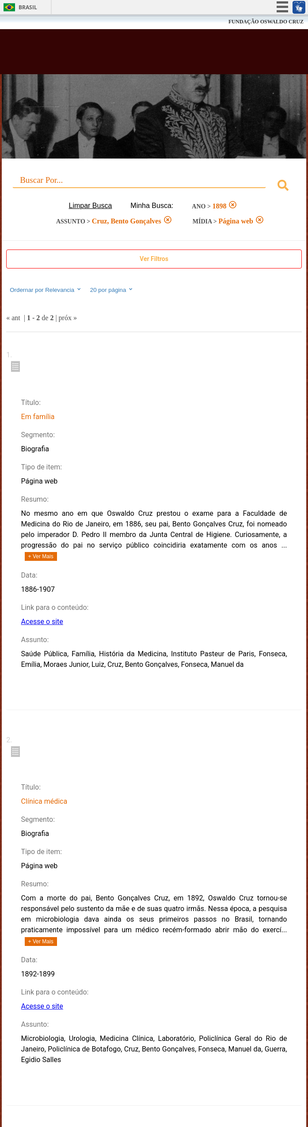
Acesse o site (42, 621)
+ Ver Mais (40, 556)
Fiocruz (26, 22)
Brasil (28, 7)
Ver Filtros (154, 258)
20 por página (112, 289)
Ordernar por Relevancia (46, 289)
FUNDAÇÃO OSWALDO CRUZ (266, 22)
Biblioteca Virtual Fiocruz (127, 54)
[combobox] (154, 186)
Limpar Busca (90, 205)
